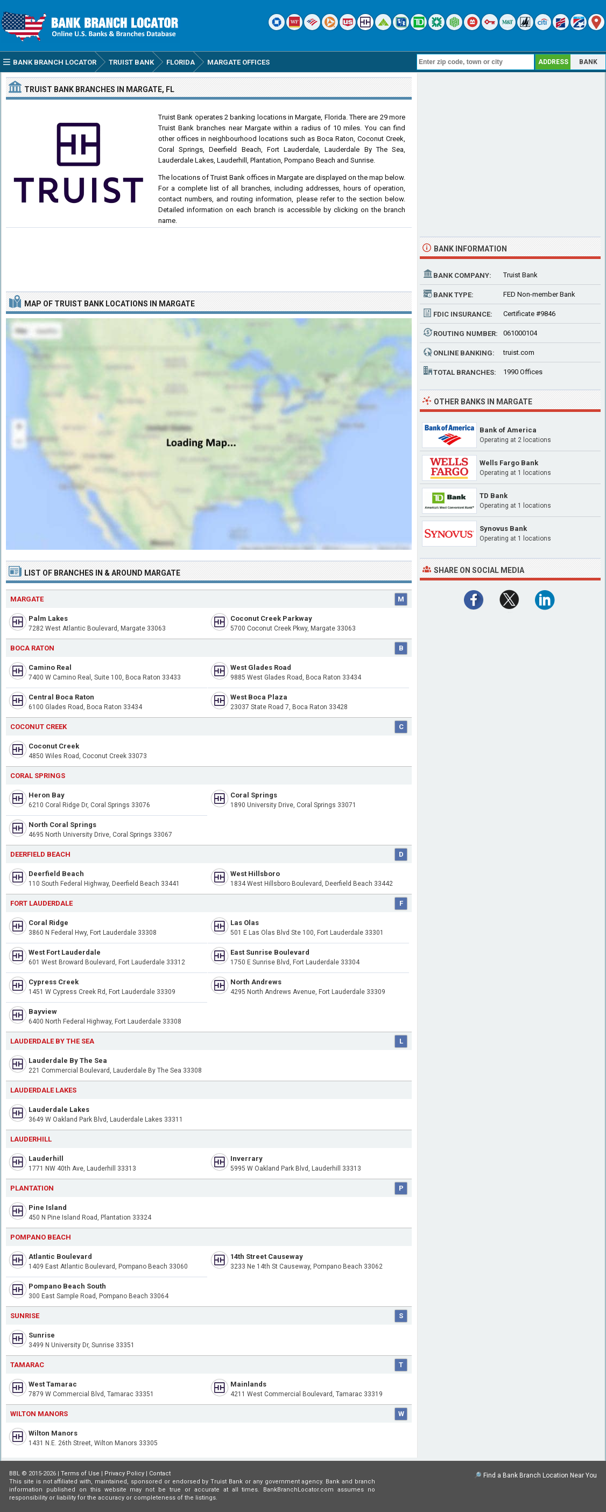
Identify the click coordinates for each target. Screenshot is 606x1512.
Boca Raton (32, 648)
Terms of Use (80, 1473)
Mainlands (248, 1384)
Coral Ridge (48, 923)
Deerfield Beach (40, 854)
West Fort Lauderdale (65, 952)
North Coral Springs (62, 825)
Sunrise (42, 1335)
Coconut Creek (54, 746)
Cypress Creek (54, 982)
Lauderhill (31, 1139)
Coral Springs (37, 776)
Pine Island (48, 1207)
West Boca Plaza (258, 697)
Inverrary (246, 1158)
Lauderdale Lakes (59, 1109)
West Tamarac (53, 1384)
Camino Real (50, 667)
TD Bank (494, 496)
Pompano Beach (40, 1237)
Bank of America (508, 430)
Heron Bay (47, 795)
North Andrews (255, 982)
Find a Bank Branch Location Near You (540, 1475)
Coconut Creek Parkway (271, 618)
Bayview (43, 1011)
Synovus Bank (503, 528)
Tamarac (27, 1365)
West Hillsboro (255, 874)
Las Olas (244, 923)
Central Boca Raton (61, 697)
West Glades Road (260, 667)
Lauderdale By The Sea (68, 1060)
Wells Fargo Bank (509, 463)
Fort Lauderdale (41, 903)
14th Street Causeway (266, 1256)
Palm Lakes (48, 618)
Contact (160, 1473)
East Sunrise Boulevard (269, 952)
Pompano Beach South (67, 1286)
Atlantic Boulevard (60, 1256)
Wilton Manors (53, 1433)
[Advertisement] (209, 255)
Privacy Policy (124, 1473)
